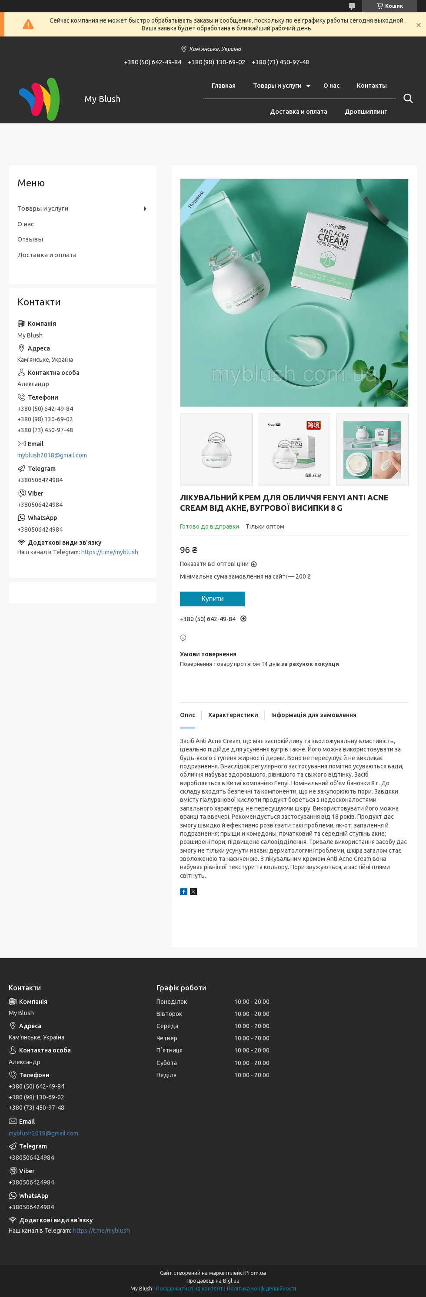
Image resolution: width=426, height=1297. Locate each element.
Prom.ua (255, 1273)
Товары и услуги (277, 85)
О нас (331, 85)
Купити (212, 598)
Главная (224, 85)
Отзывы (30, 239)
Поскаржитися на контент (189, 1288)
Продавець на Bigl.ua (213, 1281)
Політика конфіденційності (261, 1288)
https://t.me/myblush (109, 552)
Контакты (372, 85)
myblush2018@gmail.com (52, 455)
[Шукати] (406, 98)
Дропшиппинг (366, 111)
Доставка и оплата (298, 111)
